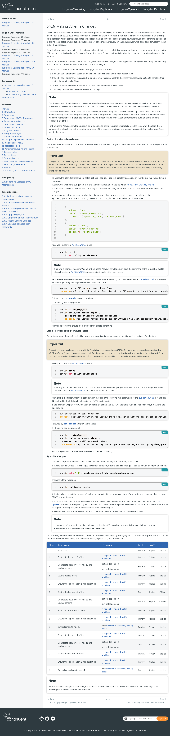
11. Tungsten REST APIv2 (12, 142)
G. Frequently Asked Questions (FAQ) (18, 170)
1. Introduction (8, 112)
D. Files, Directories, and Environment (18, 161)
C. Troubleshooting (10, 158)
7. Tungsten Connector (12, 130)
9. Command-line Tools (12, 136)
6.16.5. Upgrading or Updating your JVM (20, 217)
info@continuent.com (67, 730)
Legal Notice (131, 730)
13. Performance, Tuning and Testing (18, 149)
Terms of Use (100, 730)
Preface (5, 109)
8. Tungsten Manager (11, 133)
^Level (107, 699)
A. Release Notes (9, 152)
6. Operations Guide (16, 91)
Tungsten (73, 9)
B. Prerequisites (9, 155)
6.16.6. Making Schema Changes (16, 220)
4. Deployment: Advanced (13, 121)
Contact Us (102, 3)
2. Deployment (8, 115)
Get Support (119, 3)
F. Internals (6, 167)
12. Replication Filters (11, 146)
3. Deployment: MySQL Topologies (17, 118)
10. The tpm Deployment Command (18, 139)
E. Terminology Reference (13, 164)
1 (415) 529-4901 (85, 730)
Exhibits (142, 730)
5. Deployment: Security (12, 124)
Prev (52, 19)
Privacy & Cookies (116, 730)
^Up (107, 19)
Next (162, 19)
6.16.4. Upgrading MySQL (13, 214)
